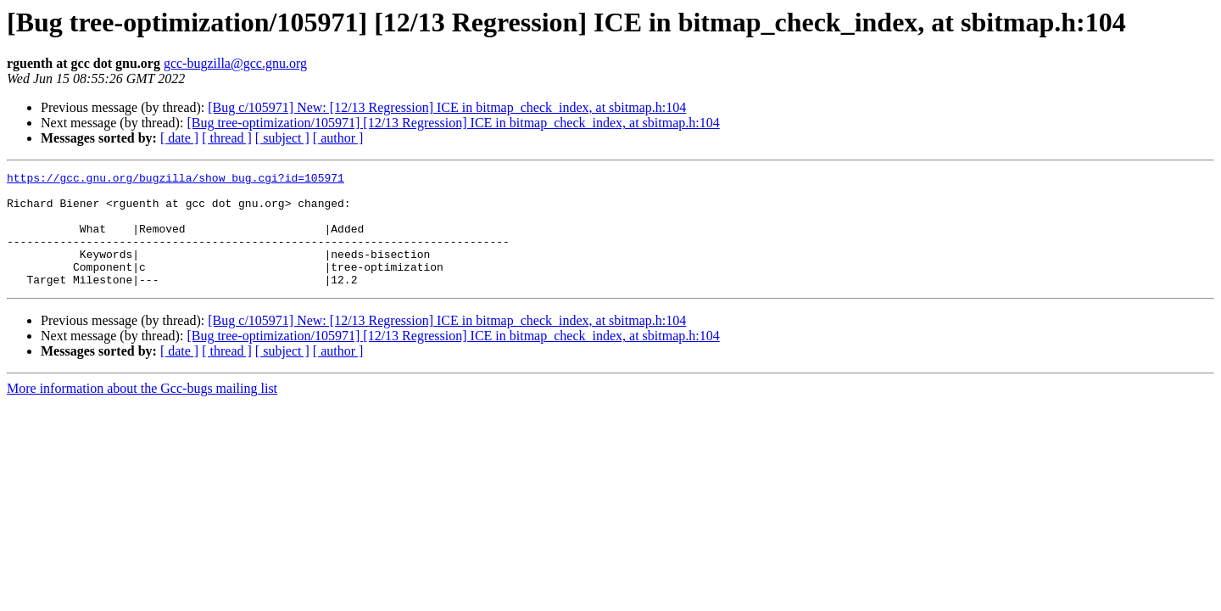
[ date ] (179, 138)
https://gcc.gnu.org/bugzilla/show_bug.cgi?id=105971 (175, 180)
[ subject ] (282, 138)
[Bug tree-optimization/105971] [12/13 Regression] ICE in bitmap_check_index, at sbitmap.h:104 (453, 122)
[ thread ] (227, 138)
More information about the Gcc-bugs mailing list (142, 411)
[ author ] (338, 138)
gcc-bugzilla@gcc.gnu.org (235, 63)
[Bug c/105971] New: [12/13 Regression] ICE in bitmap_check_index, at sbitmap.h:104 (447, 107)
